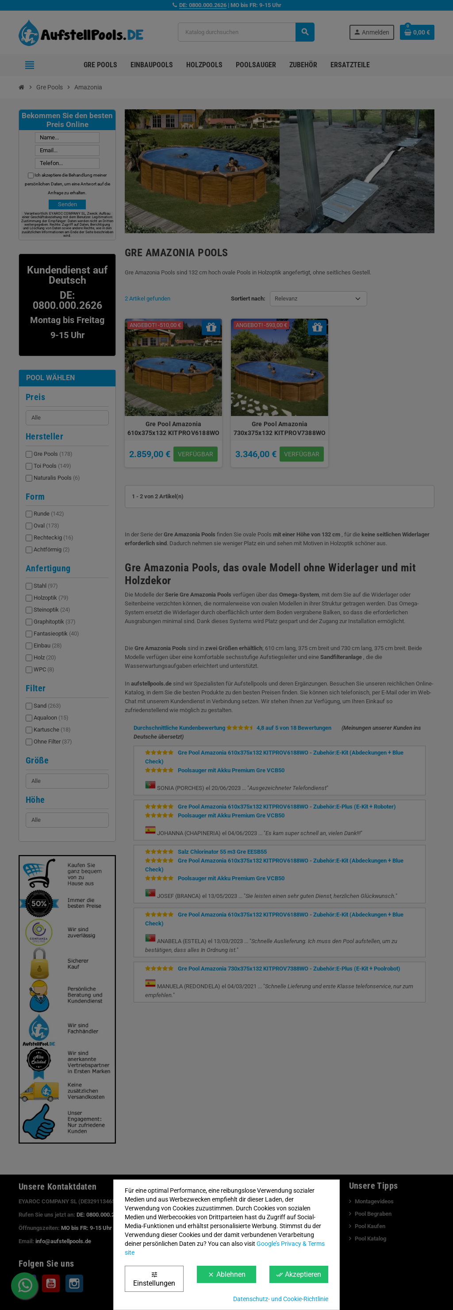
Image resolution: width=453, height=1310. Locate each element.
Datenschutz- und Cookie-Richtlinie (280, 1298)
